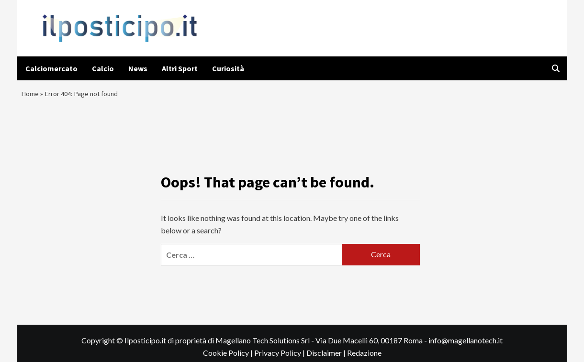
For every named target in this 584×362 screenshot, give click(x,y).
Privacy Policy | (280, 357)
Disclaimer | (326, 357)
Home (31, 95)
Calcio (103, 68)
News (137, 68)
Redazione (364, 357)
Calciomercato (51, 68)
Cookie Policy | (228, 357)
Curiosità (228, 68)
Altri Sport (180, 68)
